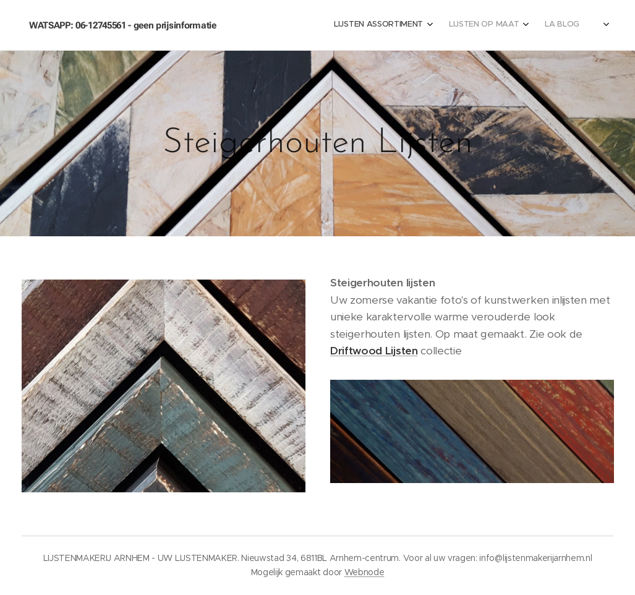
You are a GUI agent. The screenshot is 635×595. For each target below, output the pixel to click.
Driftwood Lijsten (374, 350)
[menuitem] (344, 25)
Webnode (364, 572)
